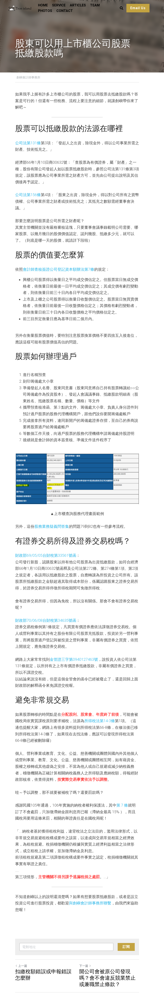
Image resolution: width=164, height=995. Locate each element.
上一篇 (21, 937)
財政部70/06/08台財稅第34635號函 (45, 605)
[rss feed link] (147, 969)
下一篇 (90, 937)
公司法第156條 (28, 188)
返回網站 (22, 969)
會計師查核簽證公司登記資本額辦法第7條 (58, 256)
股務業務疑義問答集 (51, 517)
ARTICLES (78, 5)
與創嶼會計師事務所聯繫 (82, 881)
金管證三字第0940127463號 (74, 644)
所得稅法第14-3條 (92, 705)
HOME (43, 5)
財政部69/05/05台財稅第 (36, 546)
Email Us (137, 8)
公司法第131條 (28, 136)
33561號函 (67, 546)
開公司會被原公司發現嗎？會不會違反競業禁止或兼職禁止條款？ (115, 949)
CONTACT (64, 11)
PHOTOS (45, 11)
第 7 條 (122, 783)
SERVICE (58, 5)
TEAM (95, 5)
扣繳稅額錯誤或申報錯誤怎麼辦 (46, 946)
